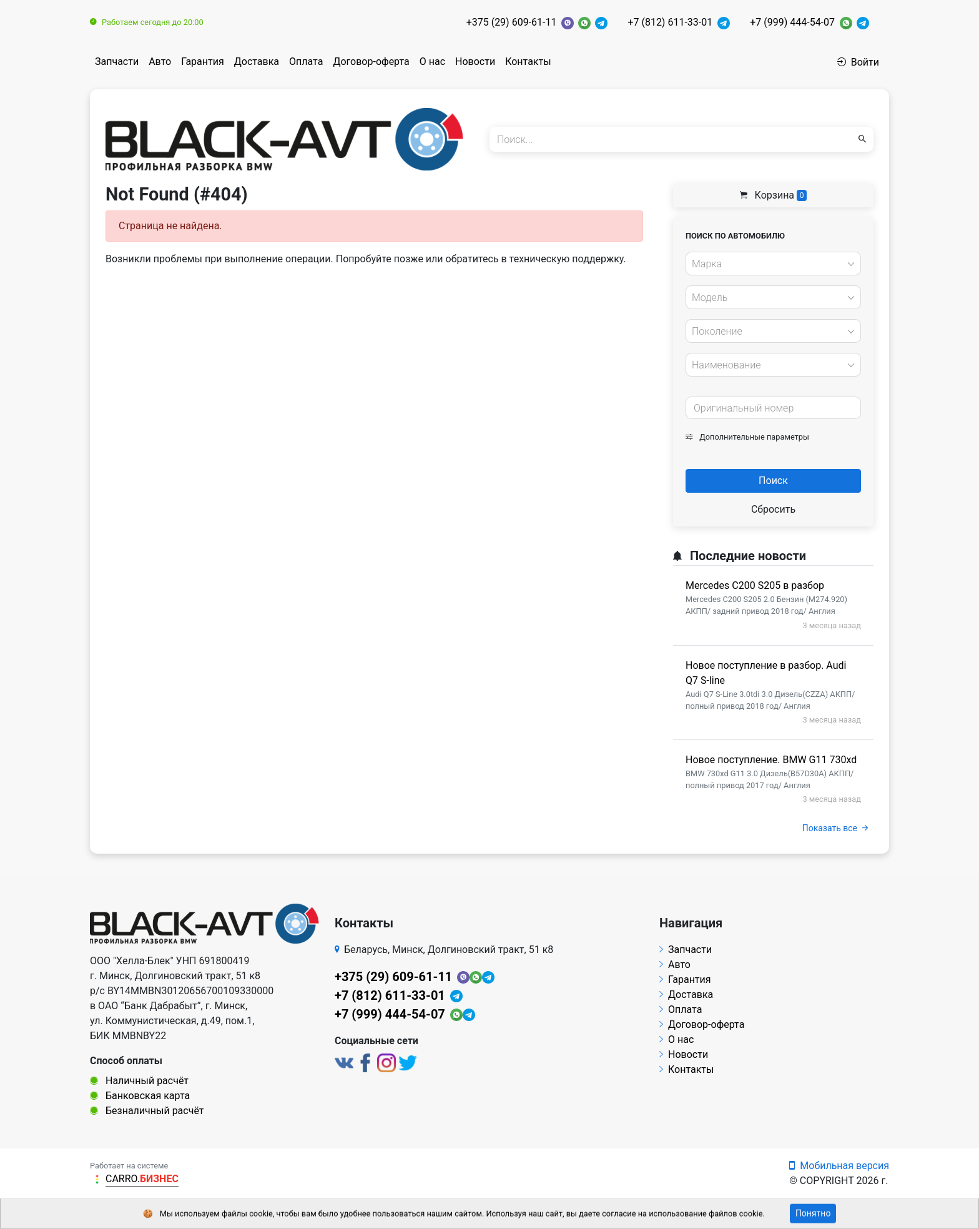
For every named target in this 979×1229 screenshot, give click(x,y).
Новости (475, 61)
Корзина (773, 195)
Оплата (306, 61)
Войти (858, 62)
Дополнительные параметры (747, 437)
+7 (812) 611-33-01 (669, 22)
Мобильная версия (839, 1166)
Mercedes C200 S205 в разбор (755, 585)
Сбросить (773, 509)
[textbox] (770, 264)
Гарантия (202, 61)
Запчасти (117, 61)
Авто (160, 61)
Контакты (528, 61)
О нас (432, 61)
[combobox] (773, 263)
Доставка (256, 61)
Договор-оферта (371, 61)
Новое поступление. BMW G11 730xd (771, 760)
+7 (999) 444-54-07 (792, 22)
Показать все (835, 828)
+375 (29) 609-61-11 (511, 22)
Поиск (773, 480)
